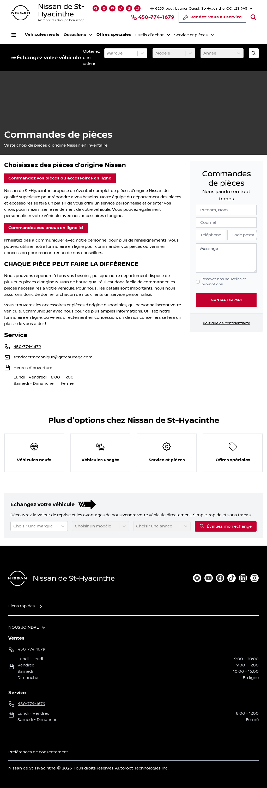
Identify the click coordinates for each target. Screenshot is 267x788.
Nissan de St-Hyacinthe (61, 10)
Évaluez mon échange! (225, 526)
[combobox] (107, 53)
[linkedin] (243, 578)
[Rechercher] (253, 17)
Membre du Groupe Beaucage (61, 20)
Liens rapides (21, 606)
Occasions (78, 35)
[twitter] (197, 578)
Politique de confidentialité (226, 323)
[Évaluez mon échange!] (254, 53)
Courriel (208, 222)
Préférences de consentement (38, 752)
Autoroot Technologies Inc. (141, 768)
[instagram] (254, 578)
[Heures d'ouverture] (200, 8)
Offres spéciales (113, 34)
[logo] (20, 13)
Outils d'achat (152, 35)
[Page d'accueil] (17, 578)
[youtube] (208, 578)
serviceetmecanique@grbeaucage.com (53, 357)
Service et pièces (194, 35)
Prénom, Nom (214, 210)
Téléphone (210, 235)
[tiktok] (231, 578)
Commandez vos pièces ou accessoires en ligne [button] (59, 178)
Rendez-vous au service (212, 18)
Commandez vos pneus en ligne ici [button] (45, 227)
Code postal (244, 235)
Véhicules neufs (42, 34)
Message (209, 248)
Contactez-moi (226, 300)
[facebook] (220, 578)
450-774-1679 (152, 17)
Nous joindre (23, 627)
